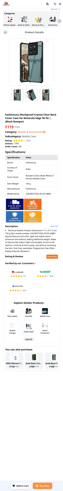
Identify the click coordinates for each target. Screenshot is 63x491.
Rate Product (52, 256)
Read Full (54, 226)
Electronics (52, 25)
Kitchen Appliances (10, 25)
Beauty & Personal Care (38, 25)
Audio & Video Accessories (24, 25)
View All (55, 9)
